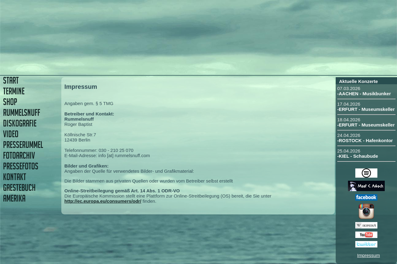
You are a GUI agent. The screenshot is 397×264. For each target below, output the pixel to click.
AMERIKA (14, 198)
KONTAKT (14, 177)
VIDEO (10, 134)
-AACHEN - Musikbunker (364, 93)
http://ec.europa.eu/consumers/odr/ (102, 201)
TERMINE (14, 91)
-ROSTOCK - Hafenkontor (365, 140)
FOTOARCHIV (19, 155)
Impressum (368, 255)
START (11, 80)
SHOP (10, 102)
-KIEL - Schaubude (357, 156)
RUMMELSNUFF (21, 112)
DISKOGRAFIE (19, 123)
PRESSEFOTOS (20, 166)
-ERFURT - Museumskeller (366, 109)
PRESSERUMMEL (23, 145)
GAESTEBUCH (19, 188)
